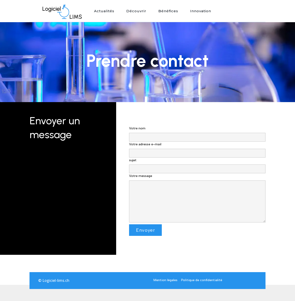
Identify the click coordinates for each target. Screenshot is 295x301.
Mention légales (165, 280)
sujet (197, 164)
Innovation (200, 11)
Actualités (104, 11)
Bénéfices (168, 11)
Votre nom (197, 132)
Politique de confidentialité (201, 280)
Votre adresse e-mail (197, 148)
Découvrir (136, 11)
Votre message (197, 198)
